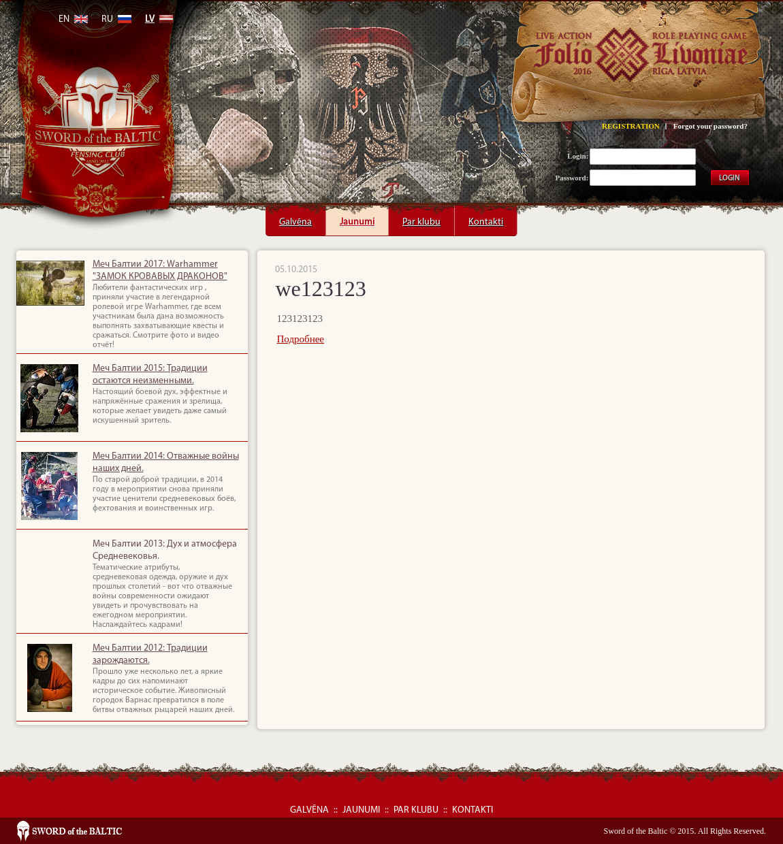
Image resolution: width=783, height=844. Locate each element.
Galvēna (295, 217)
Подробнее (301, 339)
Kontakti (485, 217)
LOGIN (729, 178)
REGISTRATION (631, 126)
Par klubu (421, 217)
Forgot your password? (710, 126)
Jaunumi (357, 217)
